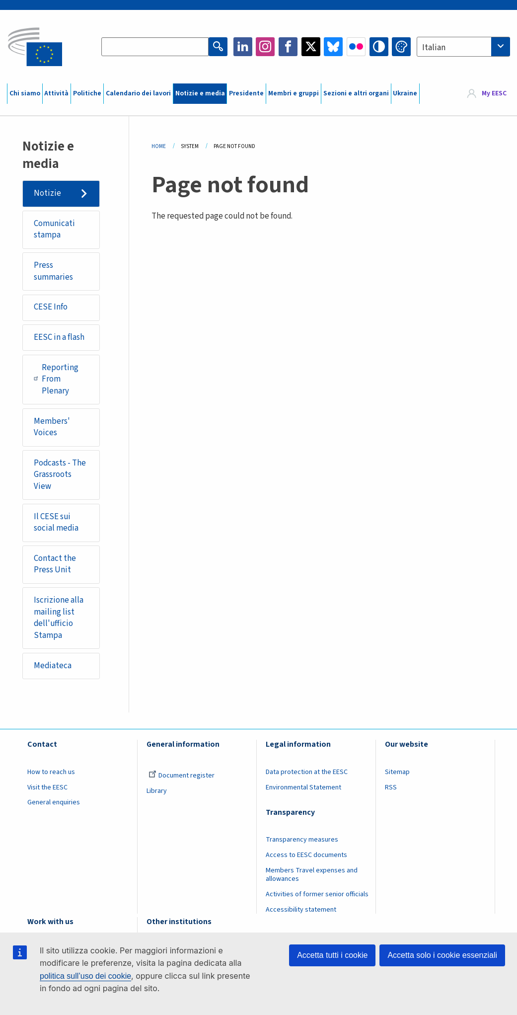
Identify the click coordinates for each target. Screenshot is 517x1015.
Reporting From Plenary (56, 379)
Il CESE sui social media (56, 523)
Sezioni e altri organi (356, 93)
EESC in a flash (59, 337)
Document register (181, 776)
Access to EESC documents (306, 855)
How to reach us (51, 772)
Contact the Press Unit (55, 564)
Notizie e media (200, 93)
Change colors (401, 46)
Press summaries (53, 271)
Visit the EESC (47, 787)
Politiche (87, 93)
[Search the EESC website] (154, 46)
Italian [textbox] (433, 48)
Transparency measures (302, 840)
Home (158, 146)
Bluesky (333, 46)
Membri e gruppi (293, 93)
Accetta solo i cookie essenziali (442, 955)
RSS (391, 787)
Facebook (288, 46)
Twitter (310, 46)
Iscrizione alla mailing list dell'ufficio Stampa (58, 617)
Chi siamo (24, 93)
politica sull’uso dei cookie (85, 976)
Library (157, 791)
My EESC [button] (494, 93)
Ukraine (405, 93)
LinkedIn (242, 46)
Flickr (356, 46)
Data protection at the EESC (307, 772)
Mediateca (53, 666)
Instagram (265, 46)
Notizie (47, 193)
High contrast (378, 46)
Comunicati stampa (54, 229)
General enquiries (53, 802)
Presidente (246, 93)
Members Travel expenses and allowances (312, 874)
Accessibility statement (301, 910)
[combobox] (463, 47)
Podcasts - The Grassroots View (60, 474)
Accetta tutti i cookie (332, 955)
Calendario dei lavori (138, 93)
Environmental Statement (303, 787)
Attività (56, 93)
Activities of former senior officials (317, 894)
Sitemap (397, 772)
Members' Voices (52, 427)
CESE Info (51, 307)
